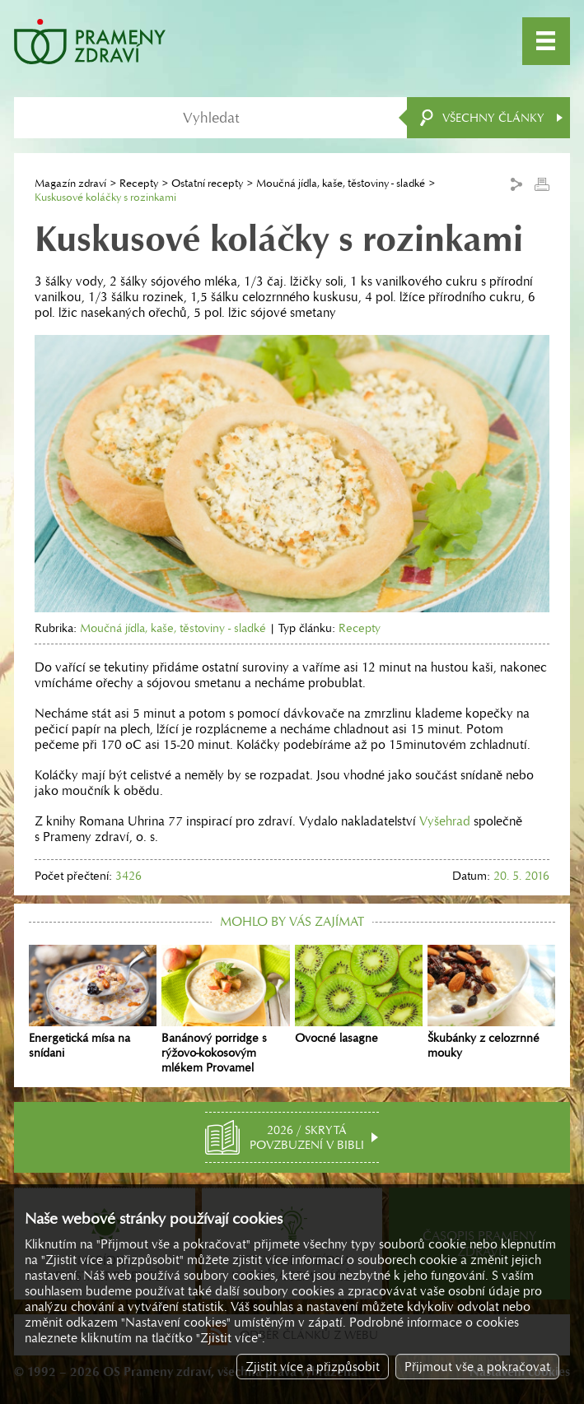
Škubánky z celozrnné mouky (491, 1002)
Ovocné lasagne (359, 995)
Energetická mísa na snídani (93, 1002)
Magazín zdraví (70, 183)
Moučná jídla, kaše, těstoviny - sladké (340, 183)
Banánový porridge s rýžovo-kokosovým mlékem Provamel (225, 1010)
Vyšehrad (444, 821)
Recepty (138, 183)
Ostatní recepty (207, 183)
